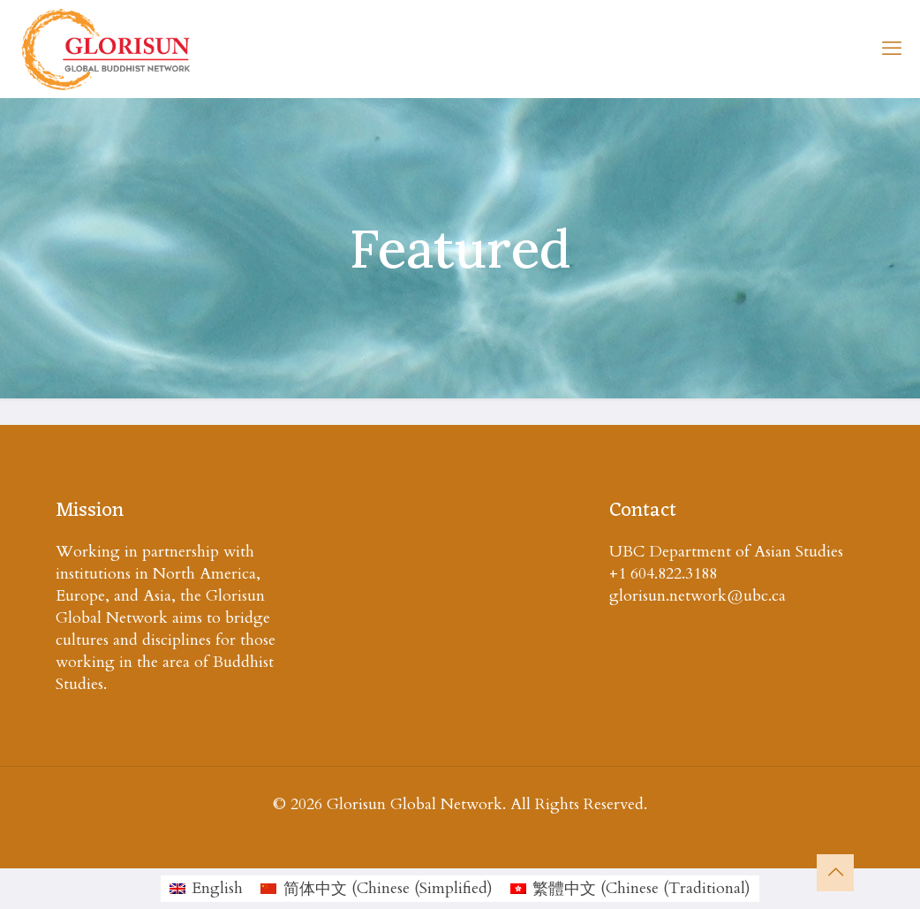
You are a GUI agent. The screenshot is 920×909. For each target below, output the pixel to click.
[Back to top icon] (835, 872)
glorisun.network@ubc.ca (697, 596)
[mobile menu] (892, 49)
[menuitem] (206, 888)
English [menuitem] (217, 888)
